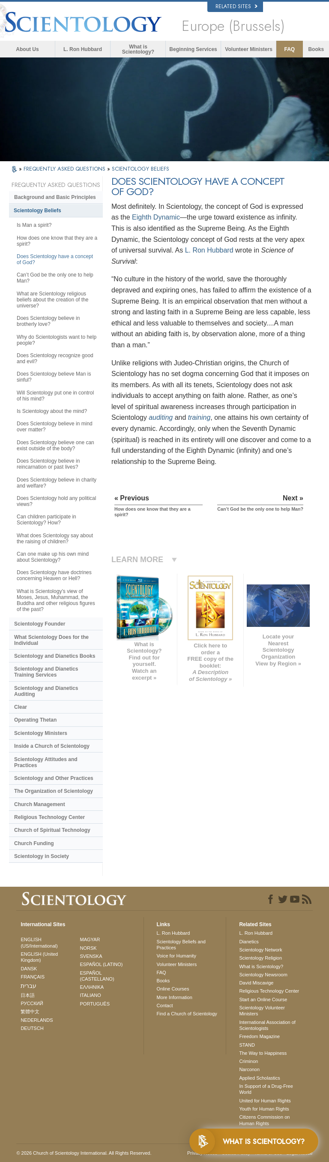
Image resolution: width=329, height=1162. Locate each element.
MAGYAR (90, 939)
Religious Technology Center (49, 817)
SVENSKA (91, 956)
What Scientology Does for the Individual (51, 640)
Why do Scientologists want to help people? (56, 340)
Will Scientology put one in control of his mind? (55, 396)
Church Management (39, 804)
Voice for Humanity (176, 955)
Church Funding (34, 843)
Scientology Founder (39, 624)
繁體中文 (30, 1011)
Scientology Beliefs (37, 211)
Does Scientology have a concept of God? (55, 259)
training (199, 417)
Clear (20, 707)
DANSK (29, 968)
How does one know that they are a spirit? (57, 241)
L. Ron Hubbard (82, 49)
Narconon (249, 1069)
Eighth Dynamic (156, 217)
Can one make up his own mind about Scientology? (53, 557)
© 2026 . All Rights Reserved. (83, 1153)
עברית (28, 985)
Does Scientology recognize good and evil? (55, 358)
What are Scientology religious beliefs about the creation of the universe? (52, 300)
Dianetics (248, 941)
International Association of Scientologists (267, 1025)
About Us (27, 49)
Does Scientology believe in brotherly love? (48, 321)
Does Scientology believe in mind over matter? (55, 427)
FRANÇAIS (33, 976)
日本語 (28, 995)
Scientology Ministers (40, 733)
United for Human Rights (264, 1100)
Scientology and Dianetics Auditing (46, 691)
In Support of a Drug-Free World (266, 1089)
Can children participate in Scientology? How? (46, 520)
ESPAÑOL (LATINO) (101, 964)
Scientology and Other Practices (53, 778)
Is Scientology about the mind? (52, 411)
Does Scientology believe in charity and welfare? (56, 483)
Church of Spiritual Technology (52, 830)
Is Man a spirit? (34, 225)
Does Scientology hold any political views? (56, 501)
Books (316, 49)
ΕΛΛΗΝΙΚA (92, 987)
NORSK (88, 948)
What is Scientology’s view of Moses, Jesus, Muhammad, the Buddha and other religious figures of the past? (56, 600)
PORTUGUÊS (95, 1003)
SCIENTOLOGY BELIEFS (140, 169)
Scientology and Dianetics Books (54, 656)
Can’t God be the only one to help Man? (55, 278)
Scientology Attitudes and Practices (46, 762)
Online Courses (173, 988)
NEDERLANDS (37, 1020)
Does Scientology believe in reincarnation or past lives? (48, 464)
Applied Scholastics (259, 1078)
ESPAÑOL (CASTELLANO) (97, 975)
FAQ (289, 49)
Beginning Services (193, 49)
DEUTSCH (32, 1028)
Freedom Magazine (259, 1036)
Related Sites (236, 6)
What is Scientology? (138, 49)
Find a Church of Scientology (187, 1013)
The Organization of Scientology (53, 791)
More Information (174, 997)
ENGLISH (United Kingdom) (39, 957)
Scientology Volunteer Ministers (261, 1010)
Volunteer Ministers (248, 49)
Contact (165, 1005)
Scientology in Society (41, 856)
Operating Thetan (35, 720)
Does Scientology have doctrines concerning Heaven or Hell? (54, 575)
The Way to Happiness (263, 1053)
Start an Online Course (263, 999)
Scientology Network (260, 949)
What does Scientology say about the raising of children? (55, 539)
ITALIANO (90, 995)
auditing (161, 417)
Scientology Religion (260, 957)
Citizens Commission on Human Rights (264, 1120)
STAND (246, 1045)
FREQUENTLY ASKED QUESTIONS (65, 169)
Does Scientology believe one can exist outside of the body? (55, 446)
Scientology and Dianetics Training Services (46, 672)
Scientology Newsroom (263, 974)
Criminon (248, 1061)
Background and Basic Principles (55, 197)
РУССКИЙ (32, 1003)
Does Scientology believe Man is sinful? (54, 377)
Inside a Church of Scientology (52, 746)
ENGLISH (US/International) (39, 942)
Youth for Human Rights (264, 1108)
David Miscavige (256, 982)
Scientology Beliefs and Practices (181, 944)
